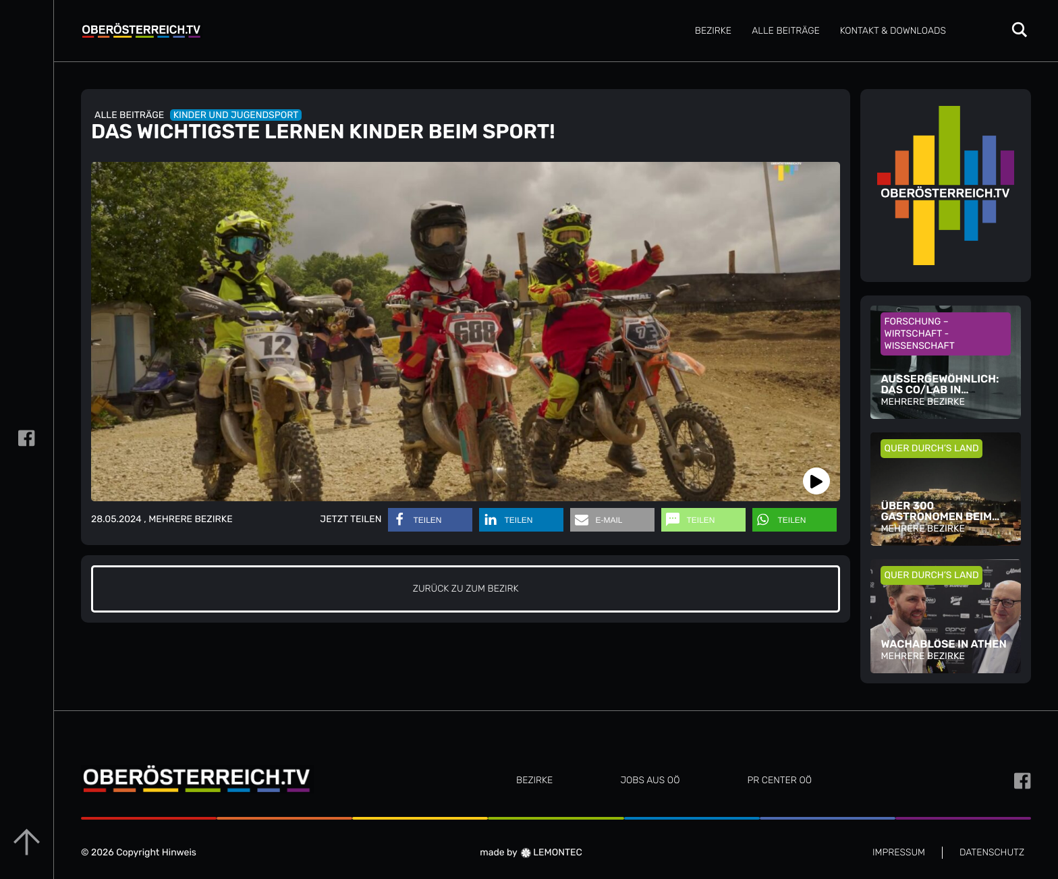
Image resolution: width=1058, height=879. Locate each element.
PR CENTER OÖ (779, 780)
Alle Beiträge (786, 30)
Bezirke (713, 30)
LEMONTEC (551, 852)
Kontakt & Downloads (893, 30)
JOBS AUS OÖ (649, 780)
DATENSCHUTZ (991, 852)
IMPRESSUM (898, 852)
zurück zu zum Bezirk (466, 588)
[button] (430, 520)
